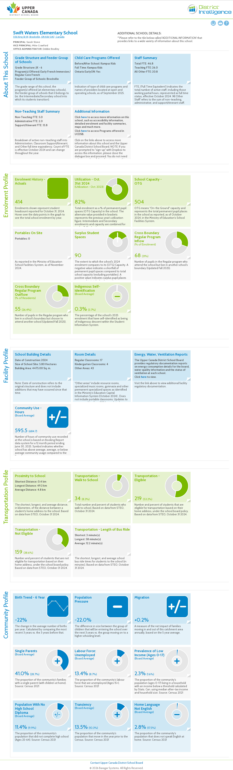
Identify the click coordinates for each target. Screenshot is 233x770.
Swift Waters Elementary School (45, 33)
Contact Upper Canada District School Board (116, 762)
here (84, 117)
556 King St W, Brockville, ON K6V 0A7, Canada (38, 36)
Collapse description (69, 82)
